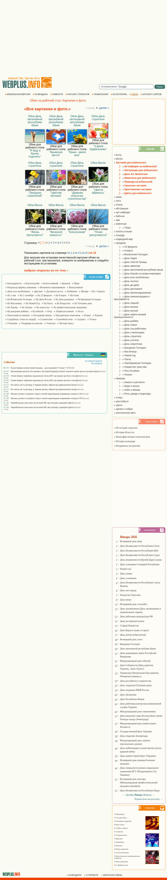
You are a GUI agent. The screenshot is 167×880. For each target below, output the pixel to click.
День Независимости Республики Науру (140, 790)
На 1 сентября (27, 295)
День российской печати (132, 621)
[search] (126, 86)
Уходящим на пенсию (31, 323)
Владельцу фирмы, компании (21, 287)
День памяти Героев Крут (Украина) (138, 756)
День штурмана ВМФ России (134, 690)
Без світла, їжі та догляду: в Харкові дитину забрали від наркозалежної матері (44, 385)
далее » (104, 107)
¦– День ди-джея (126, 285)
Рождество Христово (130, 595)
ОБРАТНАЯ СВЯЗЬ (112, 875)
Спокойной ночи (64, 319)
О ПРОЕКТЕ (91, 875)
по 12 (92, 252)
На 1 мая (11, 295)
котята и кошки (123, 231)
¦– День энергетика (128, 344)
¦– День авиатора (127, 266)
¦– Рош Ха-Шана (126, 370)
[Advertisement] (36, 38)
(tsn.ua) (102, 371)
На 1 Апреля (98, 291)
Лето (117, 200)
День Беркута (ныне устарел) (134, 630)
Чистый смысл (66, 323)
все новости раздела (93, 361)
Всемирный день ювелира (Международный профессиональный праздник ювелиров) (138, 782)
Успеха (92, 319)
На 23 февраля (44, 295)
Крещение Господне (130, 644)
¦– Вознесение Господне (131, 254)
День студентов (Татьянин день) (136, 685)
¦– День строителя (127, 336)
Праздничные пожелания (68, 315)
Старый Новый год (129, 625)
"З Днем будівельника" (98, 148)
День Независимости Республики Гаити (140, 546)
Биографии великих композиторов (132, 437)
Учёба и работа (121, 828)
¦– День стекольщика (129, 332)
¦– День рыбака (126, 321)
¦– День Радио (125, 258)
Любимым (72, 291)
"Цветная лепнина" (56, 194)
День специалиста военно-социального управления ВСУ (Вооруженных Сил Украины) (139, 771)
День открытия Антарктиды (134, 736)
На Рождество (64, 303)
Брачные (66, 283)
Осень (118, 204)
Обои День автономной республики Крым (34, 121)
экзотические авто (125, 412)
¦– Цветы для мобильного (133, 193)
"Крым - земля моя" (77, 154)
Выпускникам (76, 287)
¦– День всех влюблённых (131, 277)
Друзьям (38, 291)
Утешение (12, 323)
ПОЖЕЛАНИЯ (100, 94)
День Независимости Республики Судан (140, 555)
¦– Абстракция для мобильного (136, 170)
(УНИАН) (70, 368)
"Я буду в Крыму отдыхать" (35, 153)
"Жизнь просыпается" (34, 233)
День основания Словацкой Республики (139, 564)
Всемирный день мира (131, 541)
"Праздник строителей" (34, 194)
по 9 (84, 252)
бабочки (119, 216)
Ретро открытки (121, 849)
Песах (81, 311)
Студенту (81, 319)
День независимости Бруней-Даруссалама (141, 560)
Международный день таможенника (138, 711)
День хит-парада (128, 590)
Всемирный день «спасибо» (134, 604)
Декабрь (130, 795)
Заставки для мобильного (130, 162)
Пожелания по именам (18, 315)
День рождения (121, 862)
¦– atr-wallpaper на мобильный (135, 166)
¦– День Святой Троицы (130, 262)
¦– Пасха (122, 359)
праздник (120, 243)
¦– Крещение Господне (130, 347)
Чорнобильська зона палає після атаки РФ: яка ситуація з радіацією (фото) (42, 403)
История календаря (124, 441)
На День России (44, 299)
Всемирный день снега (131, 639)
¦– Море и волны (127, 386)
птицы (118, 397)
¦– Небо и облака (127, 390)
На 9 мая (74, 295)
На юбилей (37, 311)
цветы (118, 405)
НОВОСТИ (57, 94)
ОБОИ (134, 94)
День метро (125, 599)
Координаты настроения (127, 446)
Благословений (50, 283)
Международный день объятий (135, 661)
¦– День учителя (126, 340)
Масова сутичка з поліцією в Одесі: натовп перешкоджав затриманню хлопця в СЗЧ (46, 394)
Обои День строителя (98, 118)
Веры (77, 283)
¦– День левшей (126, 303)
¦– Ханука (123, 374)
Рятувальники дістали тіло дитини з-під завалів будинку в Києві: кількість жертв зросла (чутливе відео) (55, 371)
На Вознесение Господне (19, 299)
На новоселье (43, 307)
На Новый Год (33, 303)
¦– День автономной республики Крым (138, 269)
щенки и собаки (123, 409)
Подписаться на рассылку (148, 799)
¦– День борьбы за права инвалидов (137, 273)
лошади (119, 235)
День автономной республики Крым (138, 648)
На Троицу (12, 307)
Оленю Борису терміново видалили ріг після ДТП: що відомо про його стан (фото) (46, 376)
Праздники (119, 814)
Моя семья (119, 825)
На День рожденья (65, 299)
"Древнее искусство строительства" (77, 195)
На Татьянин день (83, 303)
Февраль (147, 795)
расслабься (121, 401)
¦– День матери (126, 306)
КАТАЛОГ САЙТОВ (151, 94)
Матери (84, 291)
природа (119, 378)
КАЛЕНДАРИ (74, 875)
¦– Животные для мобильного (135, 178)
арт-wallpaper (122, 212)
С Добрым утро (121, 865)
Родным (98, 315)
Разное (87, 315)
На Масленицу (14, 303)
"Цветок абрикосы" (98, 191)
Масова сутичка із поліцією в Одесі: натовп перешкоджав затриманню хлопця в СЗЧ (46, 398)
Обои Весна (98, 162)
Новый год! (125, 569)
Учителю (50, 323)
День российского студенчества (135, 681)
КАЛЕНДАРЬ (40, 94)
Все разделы (96, 363)
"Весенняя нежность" (56, 233)
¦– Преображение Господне (132, 363)
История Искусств (124, 432)
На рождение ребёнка (18, 311)
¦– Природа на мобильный (133, 181)
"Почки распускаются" (98, 233)
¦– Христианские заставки (132, 189)
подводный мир (123, 239)
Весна (118, 158)
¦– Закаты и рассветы (129, 382)
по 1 (69, 252)
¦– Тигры (122, 227)
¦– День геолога (126, 281)
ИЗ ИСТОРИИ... (120, 94)
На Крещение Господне (89, 299)
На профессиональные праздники (70, 307)
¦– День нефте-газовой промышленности (130, 315)
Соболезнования (121, 853)
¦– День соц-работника (130, 328)
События (118, 832)
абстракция (121, 208)
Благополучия (32, 283)
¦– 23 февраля (125, 246)
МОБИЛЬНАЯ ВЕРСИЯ (18, 94)
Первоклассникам (65, 311)
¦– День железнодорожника (132, 292)
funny (118, 155)
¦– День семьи (125, 324)
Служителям (46, 319)
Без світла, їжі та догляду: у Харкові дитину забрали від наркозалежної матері (44, 389)
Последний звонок (42, 315)
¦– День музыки (126, 310)
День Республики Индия (132, 699)
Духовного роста (54, 291)
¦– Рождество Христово (130, 367)
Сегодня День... (121, 818)
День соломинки (128, 578)
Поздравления (120, 835)
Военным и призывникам (52, 287)
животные (120, 223)
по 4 (77, 252)
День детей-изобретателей (133, 635)
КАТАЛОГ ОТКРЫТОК (78, 94)
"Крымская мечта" (56, 154)
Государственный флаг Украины (136, 731)
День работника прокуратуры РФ (136, 616)
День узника (126, 573)
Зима (118, 197)
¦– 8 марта (123, 250)
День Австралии (128, 694)
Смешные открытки (122, 821)
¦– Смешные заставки (130, 185)
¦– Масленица (125, 351)
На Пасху (48, 303)
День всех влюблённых (18, 291)
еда (117, 220)
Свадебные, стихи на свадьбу (21, 319)
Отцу (49, 311)
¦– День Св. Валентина (131, 174)
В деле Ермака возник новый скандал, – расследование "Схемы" (38, 368)
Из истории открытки (125, 428)
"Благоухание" (77, 232)
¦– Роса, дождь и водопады (132, 393)
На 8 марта (61, 295)
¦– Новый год (125, 355)
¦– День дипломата (128, 289)
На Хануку (27, 307)
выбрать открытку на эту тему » (46, 270)
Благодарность (14, 283)
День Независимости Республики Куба (139, 550)
